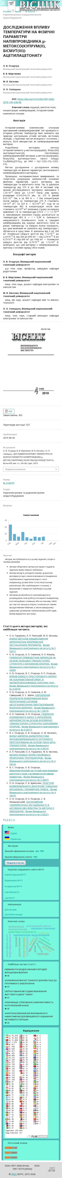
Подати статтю (15, 862)
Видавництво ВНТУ (14, 880)
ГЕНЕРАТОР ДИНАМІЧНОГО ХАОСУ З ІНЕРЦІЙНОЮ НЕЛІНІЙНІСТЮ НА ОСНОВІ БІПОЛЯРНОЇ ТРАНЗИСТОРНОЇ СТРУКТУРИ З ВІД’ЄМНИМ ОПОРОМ (33, 720)
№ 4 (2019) (30, 11)
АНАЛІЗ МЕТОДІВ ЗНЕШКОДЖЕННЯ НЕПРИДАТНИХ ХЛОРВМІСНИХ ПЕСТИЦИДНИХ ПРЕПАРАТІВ (28, 641)
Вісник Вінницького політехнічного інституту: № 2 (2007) (29, 778)
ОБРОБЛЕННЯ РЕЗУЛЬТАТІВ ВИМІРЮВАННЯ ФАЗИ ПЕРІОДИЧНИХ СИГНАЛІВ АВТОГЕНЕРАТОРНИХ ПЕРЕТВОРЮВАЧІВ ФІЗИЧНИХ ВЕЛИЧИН (31, 701)
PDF (10, 411)
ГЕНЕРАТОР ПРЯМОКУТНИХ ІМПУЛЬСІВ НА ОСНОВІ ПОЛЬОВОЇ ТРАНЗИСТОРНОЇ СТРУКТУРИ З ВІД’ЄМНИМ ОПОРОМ (32, 660)
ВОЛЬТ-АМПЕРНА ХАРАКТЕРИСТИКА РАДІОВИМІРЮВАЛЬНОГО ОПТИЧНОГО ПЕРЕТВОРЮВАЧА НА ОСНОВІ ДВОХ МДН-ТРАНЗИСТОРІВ (32, 741)
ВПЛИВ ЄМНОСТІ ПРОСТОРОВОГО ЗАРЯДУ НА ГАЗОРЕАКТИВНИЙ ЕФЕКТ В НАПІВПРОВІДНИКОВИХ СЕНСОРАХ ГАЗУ (33, 679)
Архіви (18, 11)
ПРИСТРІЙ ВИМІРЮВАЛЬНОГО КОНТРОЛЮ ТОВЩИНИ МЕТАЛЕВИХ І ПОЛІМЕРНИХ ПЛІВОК (33, 786)
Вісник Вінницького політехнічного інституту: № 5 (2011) (32, 648)
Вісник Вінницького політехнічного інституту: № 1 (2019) (32, 709)
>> (14, 819)
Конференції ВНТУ (13, 886)
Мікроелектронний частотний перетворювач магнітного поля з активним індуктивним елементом (33, 773)
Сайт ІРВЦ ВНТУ (12, 892)
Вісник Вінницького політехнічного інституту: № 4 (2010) (29, 747)
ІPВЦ (14, 1174)
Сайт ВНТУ (10, 898)
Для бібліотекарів (13, 914)
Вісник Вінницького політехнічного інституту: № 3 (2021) (29, 813)
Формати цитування (15, 469)
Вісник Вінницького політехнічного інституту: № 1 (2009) (33, 667)
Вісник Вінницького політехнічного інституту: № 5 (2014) (32, 761)
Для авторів (10, 909)
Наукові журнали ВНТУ (15, 874)
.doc (37, 851)
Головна (7, 11)
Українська (15, 839)
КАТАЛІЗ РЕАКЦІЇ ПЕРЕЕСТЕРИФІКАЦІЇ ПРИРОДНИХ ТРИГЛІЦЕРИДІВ (30, 756)
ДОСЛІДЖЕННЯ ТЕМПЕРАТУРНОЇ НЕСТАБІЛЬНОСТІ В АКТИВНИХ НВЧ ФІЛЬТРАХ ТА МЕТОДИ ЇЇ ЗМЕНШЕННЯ (31, 806)
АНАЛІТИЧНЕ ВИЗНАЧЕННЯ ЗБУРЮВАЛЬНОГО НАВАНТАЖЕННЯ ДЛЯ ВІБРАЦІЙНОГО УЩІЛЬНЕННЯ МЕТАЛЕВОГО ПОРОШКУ (29, 1016)
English (13, 833)
